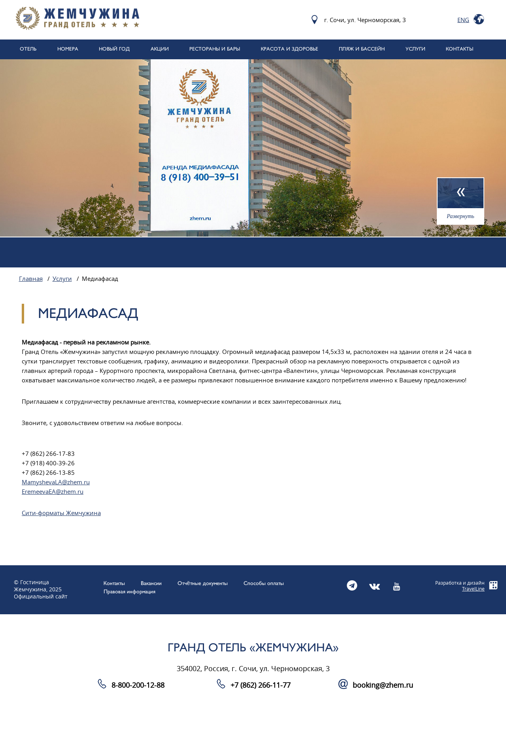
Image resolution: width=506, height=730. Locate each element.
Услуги (62, 278)
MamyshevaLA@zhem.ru (56, 482)
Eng (463, 19)
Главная (31, 278)
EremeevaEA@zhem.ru (52, 491)
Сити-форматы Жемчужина (61, 513)
